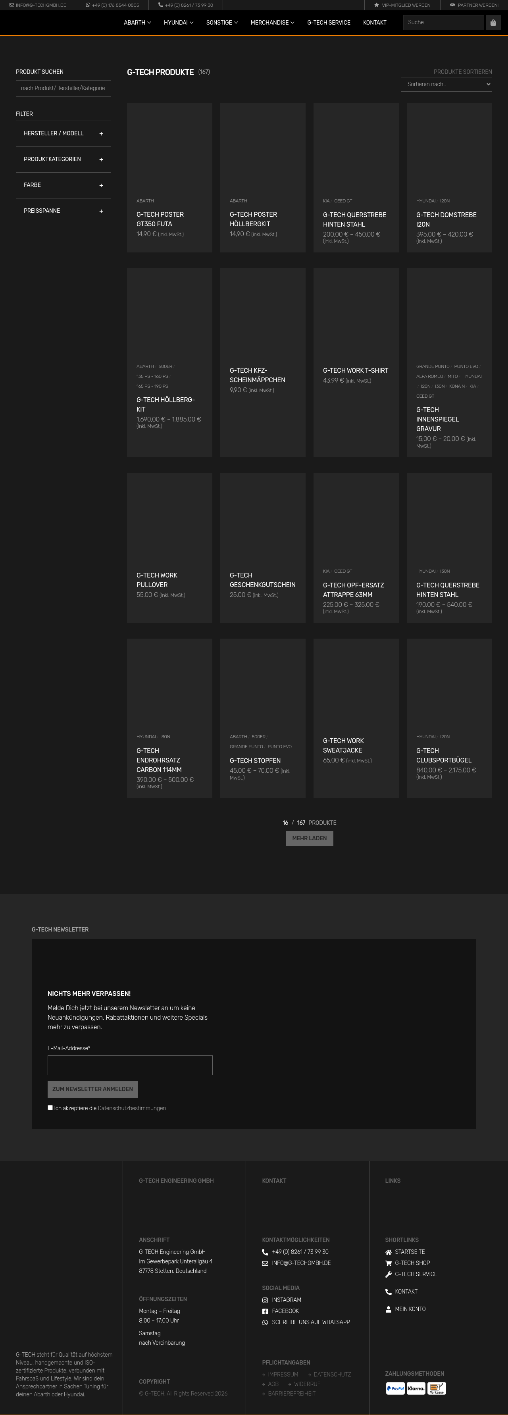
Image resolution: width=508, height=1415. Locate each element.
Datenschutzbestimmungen (132, 1108)
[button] (63, 134)
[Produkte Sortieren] (446, 84)
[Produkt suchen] (63, 88)
